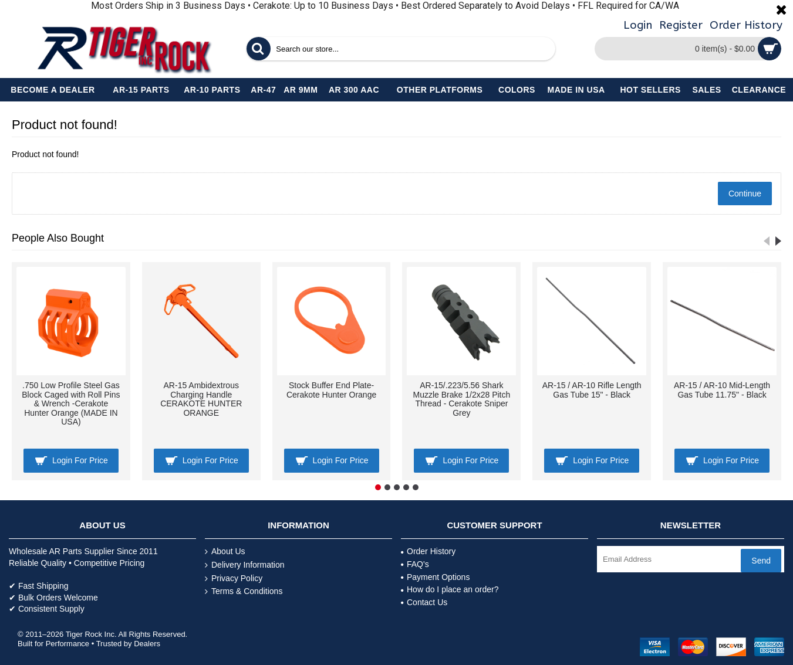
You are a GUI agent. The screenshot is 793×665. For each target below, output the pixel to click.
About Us (225, 552)
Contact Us (424, 602)
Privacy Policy (233, 578)
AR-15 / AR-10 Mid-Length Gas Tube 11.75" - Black (722, 390)
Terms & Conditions (243, 591)
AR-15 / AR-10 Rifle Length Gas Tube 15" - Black (592, 390)
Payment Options (435, 577)
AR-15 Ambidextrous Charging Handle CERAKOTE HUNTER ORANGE (201, 399)
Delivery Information (245, 565)
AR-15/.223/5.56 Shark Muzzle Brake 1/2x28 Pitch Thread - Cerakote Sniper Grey (462, 399)
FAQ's (415, 564)
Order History (428, 551)
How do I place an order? (449, 589)
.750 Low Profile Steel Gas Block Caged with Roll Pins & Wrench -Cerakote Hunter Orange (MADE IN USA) (71, 403)
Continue (744, 193)
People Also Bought (58, 238)
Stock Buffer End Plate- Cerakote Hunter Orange (331, 390)
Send (761, 560)
